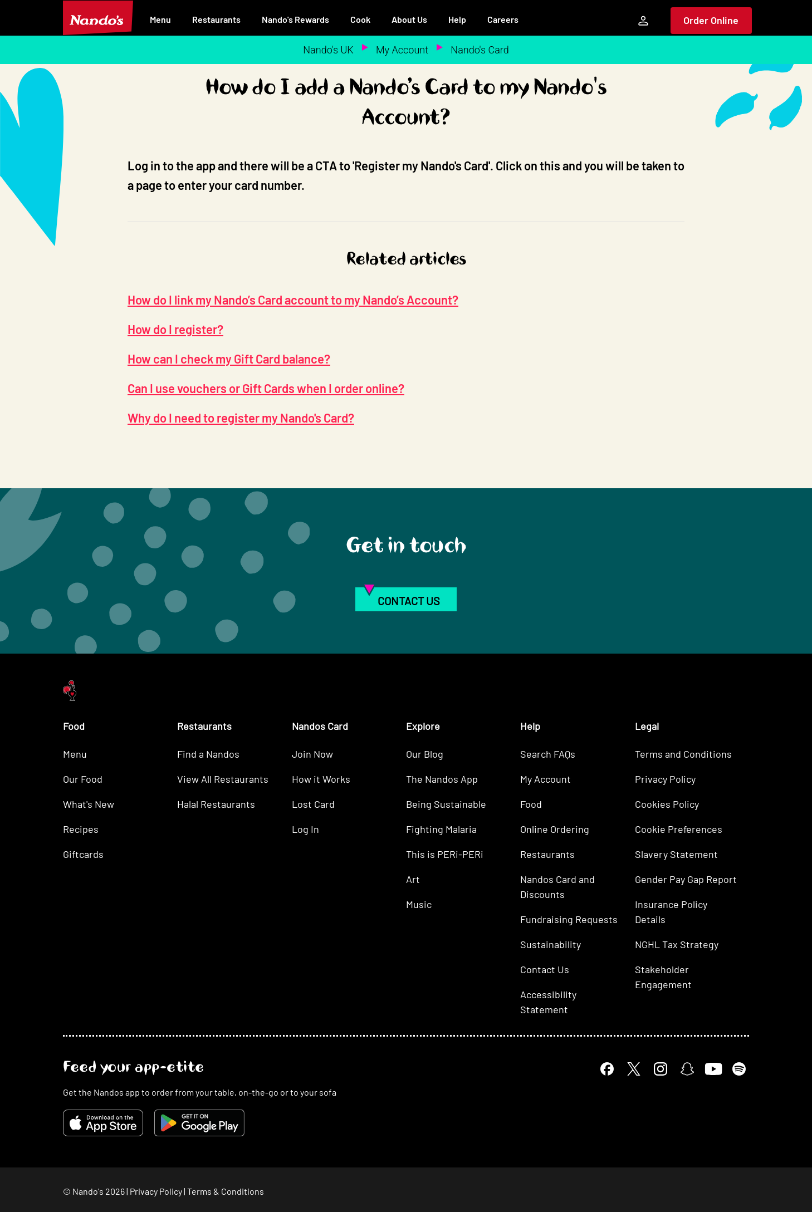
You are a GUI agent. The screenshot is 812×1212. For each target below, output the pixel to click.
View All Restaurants (222, 779)
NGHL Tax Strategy (676, 944)
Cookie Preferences (678, 829)
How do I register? (175, 329)
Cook (360, 19)
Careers (502, 19)
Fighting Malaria (441, 829)
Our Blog (424, 754)
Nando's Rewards (295, 19)
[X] (634, 1069)
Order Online (710, 20)
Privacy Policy (665, 779)
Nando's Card (479, 50)
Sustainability (550, 944)
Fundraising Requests (569, 919)
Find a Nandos (208, 754)
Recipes (81, 829)
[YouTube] (713, 1069)
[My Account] (643, 20)
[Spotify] (739, 1069)
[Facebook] (607, 1069)
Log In (305, 829)
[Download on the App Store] (103, 1123)
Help (457, 19)
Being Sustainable (446, 804)
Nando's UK (328, 50)
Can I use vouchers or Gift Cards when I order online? (266, 388)
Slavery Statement (676, 854)
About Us (409, 19)
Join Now (312, 754)
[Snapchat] (687, 1069)
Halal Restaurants (216, 804)
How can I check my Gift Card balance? (229, 358)
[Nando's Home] (98, 18)
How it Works (321, 779)
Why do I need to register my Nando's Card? (241, 417)
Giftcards (83, 854)
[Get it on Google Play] (199, 1123)
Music (419, 904)
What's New (88, 804)
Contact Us (544, 969)
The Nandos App (442, 779)
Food (531, 804)
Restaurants (216, 19)
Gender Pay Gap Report (686, 879)
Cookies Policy (667, 804)
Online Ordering (554, 829)
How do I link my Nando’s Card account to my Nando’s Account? (293, 299)
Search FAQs (547, 754)
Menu (160, 19)
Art (413, 879)
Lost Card (313, 804)
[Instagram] (660, 1069)
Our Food (82, 779)
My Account (402, 50)
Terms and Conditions (683, 754)
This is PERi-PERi (444, 854)
